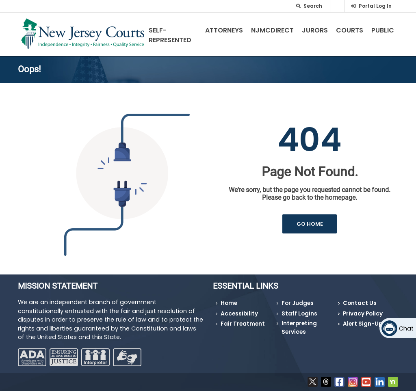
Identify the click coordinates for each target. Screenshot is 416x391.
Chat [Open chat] (406, 328)
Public (382, 30)
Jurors (315, 30)
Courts (349, 30)
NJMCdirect (272, 30)
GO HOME (310, 224)
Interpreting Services (299, 327)
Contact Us (360, 303)
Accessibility (239, 314)
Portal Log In (375, 5)
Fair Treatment (243, 324)
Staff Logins (299, 314)
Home (229, 303)
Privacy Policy (363, 314)
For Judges (298, 303)
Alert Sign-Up (362, 324)
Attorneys (224, 30)
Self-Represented (170, 35)
